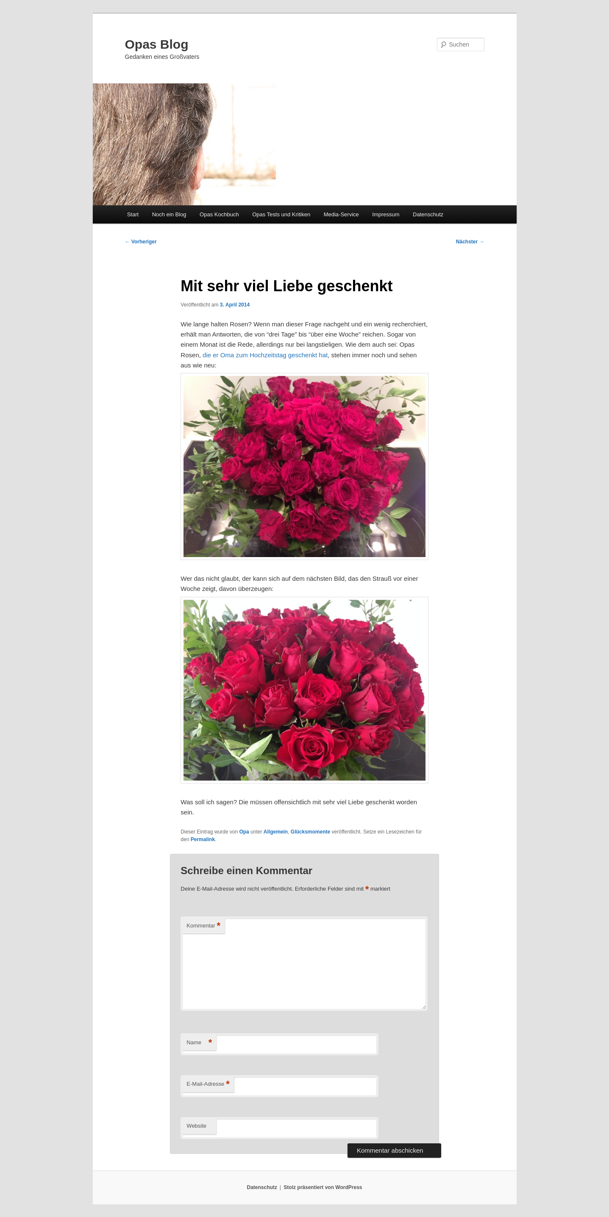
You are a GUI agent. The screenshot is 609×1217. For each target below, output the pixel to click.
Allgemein (276, 832)
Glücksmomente (310, 832)
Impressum (385, 214)
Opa (244, 832)
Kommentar (203, 926)
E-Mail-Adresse (207, 1084)
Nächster (470, 242)
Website (196, 1126)
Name (199, 1043)
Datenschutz (428, 214)
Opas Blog (157, 44)
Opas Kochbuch (219, 214)
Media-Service (341, 214)
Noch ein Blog (169, 214)
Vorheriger (141, 242)
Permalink (203, 839)
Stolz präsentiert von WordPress (323, 1187)
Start (133, 214)
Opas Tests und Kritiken (281, 214)
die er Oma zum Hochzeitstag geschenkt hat (265, 355)
